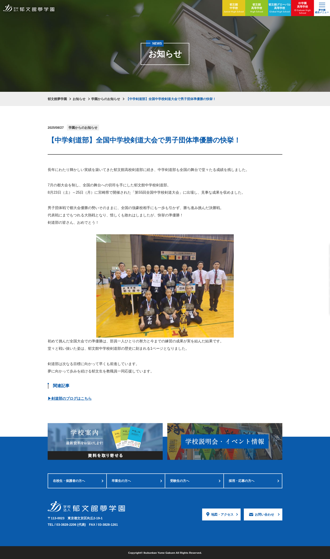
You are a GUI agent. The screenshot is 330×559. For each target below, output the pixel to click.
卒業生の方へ (121, 481)
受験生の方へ (179, 481)
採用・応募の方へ (241, 481)
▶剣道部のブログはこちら (70, 398)
